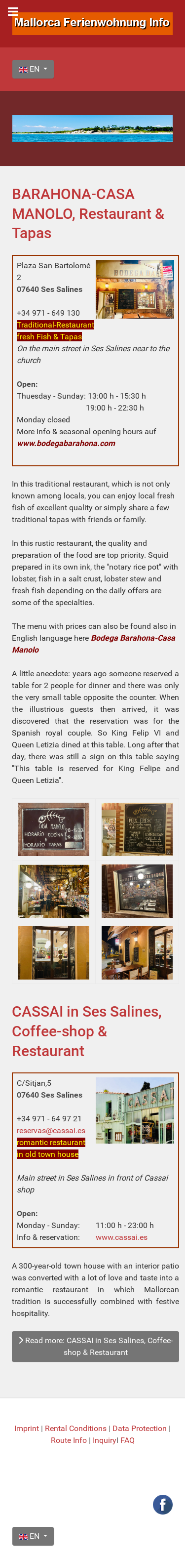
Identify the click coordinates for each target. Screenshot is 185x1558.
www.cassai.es (122, 1237)
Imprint (27, 1428)
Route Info (70, 1440)
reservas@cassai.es (51, 1130)
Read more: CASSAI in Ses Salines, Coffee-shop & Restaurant (95, 1346)
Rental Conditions (76, 1428)
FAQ (127, 1440)
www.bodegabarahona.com (66, 443)
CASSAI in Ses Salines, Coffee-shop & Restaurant (87, 1031)
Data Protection (140, 1428)
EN (30, 69)
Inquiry (104, 1440)
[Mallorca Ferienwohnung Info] (92, 23)
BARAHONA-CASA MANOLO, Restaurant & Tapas (88, 213)
